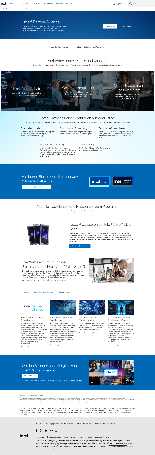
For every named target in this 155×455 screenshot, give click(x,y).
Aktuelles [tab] (26, 292)
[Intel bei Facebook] (36, 431)
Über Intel (39, 424)
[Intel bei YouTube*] (51, 431)
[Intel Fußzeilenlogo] (24, 436)
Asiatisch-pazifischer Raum (56, 280)
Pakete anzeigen (114, 345)
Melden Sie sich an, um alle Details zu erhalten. (77, 211)
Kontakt (78, 424)
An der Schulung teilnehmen (89, 333)
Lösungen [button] (36, 3)
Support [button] (25, 3)
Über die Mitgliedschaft (59, 47)
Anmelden (109, 26)
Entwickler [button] (48, 3)
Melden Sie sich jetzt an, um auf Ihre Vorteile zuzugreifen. (61, 381)
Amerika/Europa (39, 280)
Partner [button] (59, 3)
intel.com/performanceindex (60, 443)
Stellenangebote (99, 424)
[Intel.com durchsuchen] (143, 3)
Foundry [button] (70, 3)
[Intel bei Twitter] (41, 431)
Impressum (111, 424)
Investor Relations (67, 424)
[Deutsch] (121, 3)
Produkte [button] (14, 3)
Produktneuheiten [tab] (65, 292)
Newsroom (87, 424)
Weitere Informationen (29, 347)
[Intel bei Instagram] (56, 431)
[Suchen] (130, 3)
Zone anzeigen (55, 345)
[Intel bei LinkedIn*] (46, 431)
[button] (77, 137)
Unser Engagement (52, 424)
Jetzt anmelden (126, 27)
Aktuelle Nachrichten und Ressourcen (90, 47)
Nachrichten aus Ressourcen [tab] (44, 292)
